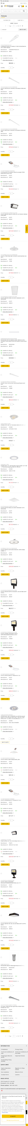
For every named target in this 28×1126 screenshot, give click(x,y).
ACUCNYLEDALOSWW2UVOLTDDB (9, 922)
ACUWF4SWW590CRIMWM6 (8, 171)
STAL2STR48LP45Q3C (6, 45)
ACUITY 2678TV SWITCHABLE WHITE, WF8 (10, 759)
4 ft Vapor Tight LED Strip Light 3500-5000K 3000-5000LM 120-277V (13, 1007)
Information (14, 1046)
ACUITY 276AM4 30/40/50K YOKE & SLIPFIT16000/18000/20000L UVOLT (9, 634)
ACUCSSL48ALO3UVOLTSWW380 (9, 129)
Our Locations (5, 1072)
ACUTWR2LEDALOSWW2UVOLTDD (9, 213)
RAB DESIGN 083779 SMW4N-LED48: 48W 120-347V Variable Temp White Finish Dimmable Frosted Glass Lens (14, 341)
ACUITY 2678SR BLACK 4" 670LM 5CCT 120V (11, 800)
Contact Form (5, 1074)
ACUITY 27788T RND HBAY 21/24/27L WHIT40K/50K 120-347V (14, 256)
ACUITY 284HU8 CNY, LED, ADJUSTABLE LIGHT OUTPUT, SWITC (13, 924)
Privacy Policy (19, 1049)
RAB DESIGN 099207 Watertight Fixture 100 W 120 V (13, 965)
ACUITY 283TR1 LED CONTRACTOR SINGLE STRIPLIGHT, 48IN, (13, 131)
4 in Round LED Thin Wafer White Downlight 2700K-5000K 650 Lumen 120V (13, 173)
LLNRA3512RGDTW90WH (7, 715)
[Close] (24, 1096)
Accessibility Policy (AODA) (6, 1060)
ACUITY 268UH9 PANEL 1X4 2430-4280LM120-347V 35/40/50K (13, 298)
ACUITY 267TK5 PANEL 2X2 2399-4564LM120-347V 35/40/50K (13, 508)
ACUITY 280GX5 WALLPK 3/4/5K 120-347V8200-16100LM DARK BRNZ (14, 215)
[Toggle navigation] (2, 6)
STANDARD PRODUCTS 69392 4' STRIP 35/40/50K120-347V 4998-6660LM (13, 47)
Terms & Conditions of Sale (7, 1052)
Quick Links (14, 1064)
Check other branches (7, 60)
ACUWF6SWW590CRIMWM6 (8, 674)
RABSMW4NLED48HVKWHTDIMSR (9, 338)
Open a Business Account (6, 1068)
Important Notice (20, 1055)
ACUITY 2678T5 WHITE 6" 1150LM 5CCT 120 (10, 675)
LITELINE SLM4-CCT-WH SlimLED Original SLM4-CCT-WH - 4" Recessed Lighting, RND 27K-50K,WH (14, 466)
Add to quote (5, 742)
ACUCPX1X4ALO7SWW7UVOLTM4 (9, 296)
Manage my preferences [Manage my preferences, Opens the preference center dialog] (13, 1120)
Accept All (13, 1116)
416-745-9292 (6, 1)
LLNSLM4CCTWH (5, 464)
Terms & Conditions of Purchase (21, 1052)
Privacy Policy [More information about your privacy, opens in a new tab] (5, 1112)
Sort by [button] (20, 20)
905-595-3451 (14, 1085)
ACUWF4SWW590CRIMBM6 (7, 799)
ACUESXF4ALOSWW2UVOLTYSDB (9, 632)
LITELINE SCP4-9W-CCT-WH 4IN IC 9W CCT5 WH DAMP (13, 425)
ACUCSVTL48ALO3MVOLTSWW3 (9, 1005)
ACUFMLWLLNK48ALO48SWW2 (8, 381)
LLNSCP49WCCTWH (5, 423)
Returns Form (19, 1072)
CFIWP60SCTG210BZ (6, 839)
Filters (7, 20)
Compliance (4, 1049)
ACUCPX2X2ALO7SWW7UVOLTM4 (9, 506)
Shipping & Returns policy (6, 1056)
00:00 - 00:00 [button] (23, 3)
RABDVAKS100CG (5, 964)
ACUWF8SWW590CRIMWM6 (8, 758)
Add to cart (5, 71)
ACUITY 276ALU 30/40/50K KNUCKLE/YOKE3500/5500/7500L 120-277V (11, 882)
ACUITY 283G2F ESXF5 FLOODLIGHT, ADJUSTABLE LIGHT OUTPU (13, 592)
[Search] (14, 11)
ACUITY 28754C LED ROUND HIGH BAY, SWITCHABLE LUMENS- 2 (13, 550)
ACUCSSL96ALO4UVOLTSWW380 (9, 87)
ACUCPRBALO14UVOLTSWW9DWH (9, 254)
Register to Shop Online (20, 1068)
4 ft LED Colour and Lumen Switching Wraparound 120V (13, 383)
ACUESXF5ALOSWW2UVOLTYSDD (9, 590)
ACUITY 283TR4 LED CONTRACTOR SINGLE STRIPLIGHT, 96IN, (13, 89)
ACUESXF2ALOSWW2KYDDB (7, 880)
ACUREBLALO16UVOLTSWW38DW (9, 548)
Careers (17, 1074)
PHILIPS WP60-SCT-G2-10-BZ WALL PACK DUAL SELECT (13, 841)
